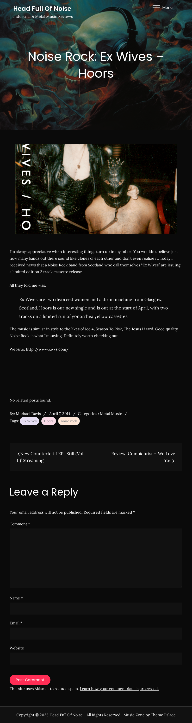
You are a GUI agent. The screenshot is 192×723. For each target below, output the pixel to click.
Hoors (48, 421)
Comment (20, 524)
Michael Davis (28, 413)
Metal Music (111, 413)
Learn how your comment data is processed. (119, 688)
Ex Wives (29, 421)
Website (17, 648)
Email (16, 623)
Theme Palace (163, 714)
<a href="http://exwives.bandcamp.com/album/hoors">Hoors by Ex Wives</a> (82, 373)
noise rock (69, 421)
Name (16, 598)
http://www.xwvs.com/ (47, 349)
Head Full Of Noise (42, 8)
